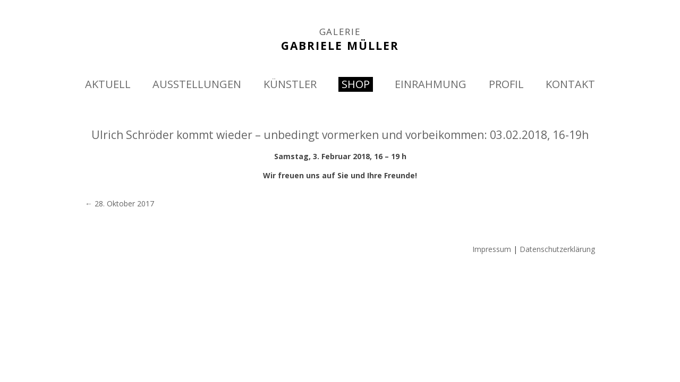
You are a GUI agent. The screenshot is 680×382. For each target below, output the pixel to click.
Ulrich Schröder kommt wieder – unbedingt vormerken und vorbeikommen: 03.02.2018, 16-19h (340, 134)
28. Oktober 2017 (119, 203)
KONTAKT (570, 84)
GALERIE (340, 32)
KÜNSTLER (290, 84)
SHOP (356, 84)
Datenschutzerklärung (557, 249)
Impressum (491, 249)
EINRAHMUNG (430, 84)
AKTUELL (108, 84)
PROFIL (506, 84)
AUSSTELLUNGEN (196, 84)
